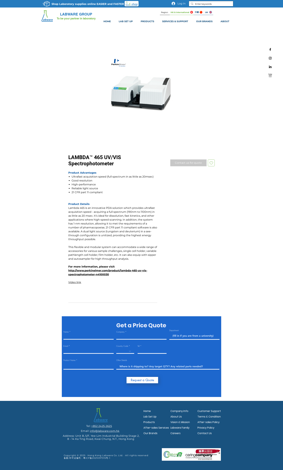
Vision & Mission (180, 422)
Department (174, 330)
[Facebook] (270, 49)
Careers (175, 433)
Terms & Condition (209, 416)
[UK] (208, 12)
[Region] (165, 12)
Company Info (179, 411)
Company (120, 332)
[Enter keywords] (210, 4)
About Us (176, 416)
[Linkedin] (270, 67)
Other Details (121, 360)
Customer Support (209, 411)
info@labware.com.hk (104, 431)
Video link (74, 282)
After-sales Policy (208, 422)
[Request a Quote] (142, 380)
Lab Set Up (149, 416)
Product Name (69, 360)
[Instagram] (270, 58)
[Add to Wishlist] (211, 162)
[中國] (198, 12)
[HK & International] (182, 12)
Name (66, 332)
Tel (139, 346)
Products (149, 422)
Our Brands (150, 433)
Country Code (122, 346)
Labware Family (179, 428)
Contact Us (204, 433)
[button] (175, 21)
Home (147, 411)
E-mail (65, 346)
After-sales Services (156, 428)
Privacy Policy (205, 428)
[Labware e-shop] (270, 75)
